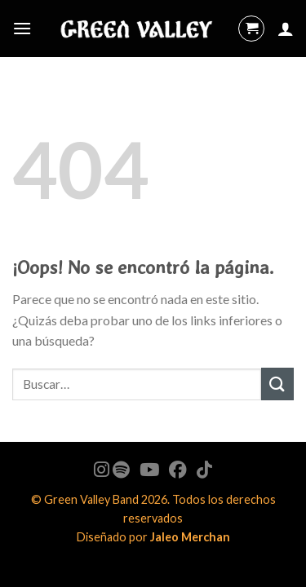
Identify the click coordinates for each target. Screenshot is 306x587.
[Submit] (277, 383)
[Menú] (22, 28)
